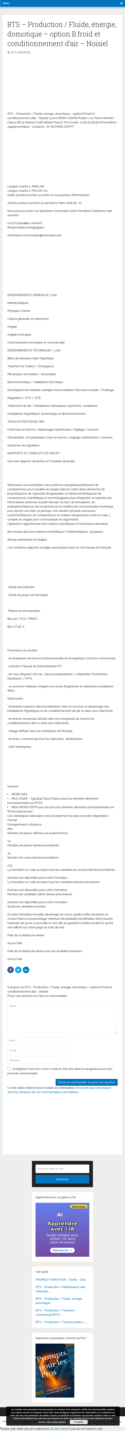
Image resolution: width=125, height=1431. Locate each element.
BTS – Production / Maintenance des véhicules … (60, 1289)
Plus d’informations (56, 1422)
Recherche (62, 1179)
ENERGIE (24, 52)
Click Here (60, 1428)
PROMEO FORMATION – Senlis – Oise (61, 1279)
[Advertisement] (37, 83)
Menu (6, 3)
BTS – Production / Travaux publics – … (61, 1322)
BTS (14, 52)
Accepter (78, 1422)
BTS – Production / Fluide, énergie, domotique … (59, 1301)
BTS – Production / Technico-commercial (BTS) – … (56, 1312)
